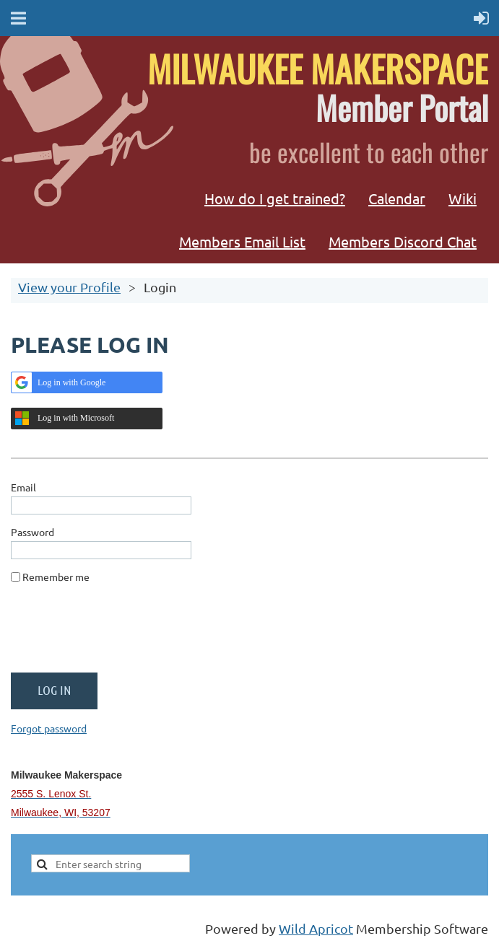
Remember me (56, 576)
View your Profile (69, 286)
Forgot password (49, 728)
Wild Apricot (316, 928)
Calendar (396, 198)
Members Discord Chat (403, 241)
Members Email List (242, 241)
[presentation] (120, 633)
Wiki (462, 198)
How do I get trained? (274, 198)
